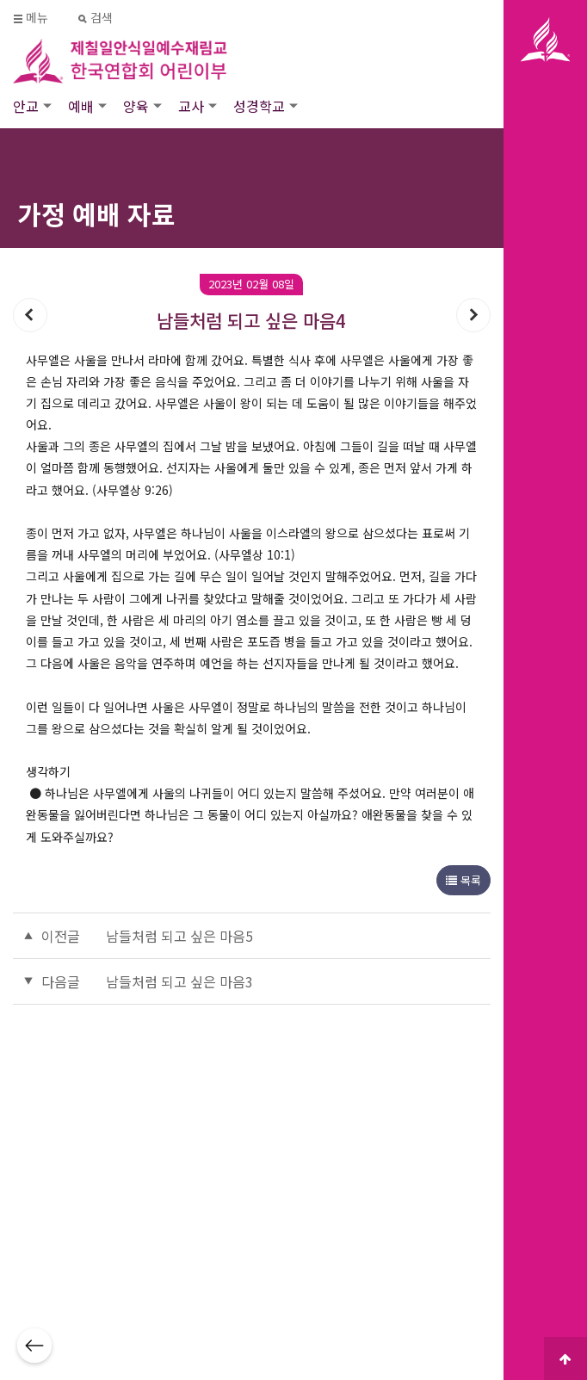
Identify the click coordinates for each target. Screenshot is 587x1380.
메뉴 (31, 17)
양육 (136, 106)
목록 (463, 880)
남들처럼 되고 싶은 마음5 (179, 935)
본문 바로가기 (0, 0)
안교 (26, 106)
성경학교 (259, 106)
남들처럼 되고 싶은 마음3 (179, 981)
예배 (81, 106)
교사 (191, 106)
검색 (96, 17)
